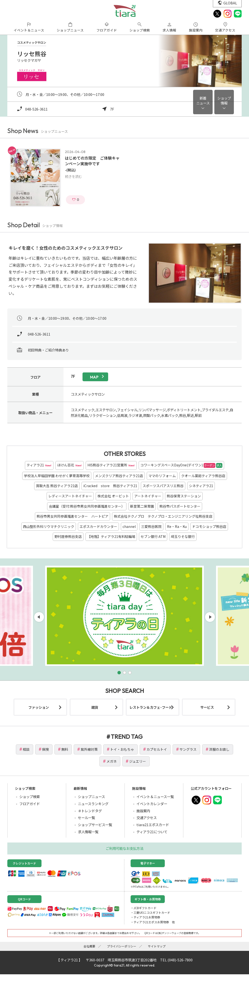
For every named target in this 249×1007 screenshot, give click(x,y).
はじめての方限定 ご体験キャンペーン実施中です (92, 160)
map (94, 377)
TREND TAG (127, 736)
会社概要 (89, 946)
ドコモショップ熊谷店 (209, 526)
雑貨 (94, 707)
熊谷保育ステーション (184, 495)
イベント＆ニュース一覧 (155, 796)
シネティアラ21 (201, 485)
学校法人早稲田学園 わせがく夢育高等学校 (57, 475)
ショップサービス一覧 (95, 824)
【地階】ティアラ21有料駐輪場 (111, 536)
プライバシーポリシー (121, 946)
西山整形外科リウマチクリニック (48, 526)
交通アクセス (146, 817)
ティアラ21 (39, 465)
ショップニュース (91, 796)
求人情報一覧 (88, 831)
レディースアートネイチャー (70, 495)
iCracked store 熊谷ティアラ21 (110, 485)
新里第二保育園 (142, 506)
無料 (64, 749)
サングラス (188, 749)
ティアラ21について (151, 831)
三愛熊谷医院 (151, 526)
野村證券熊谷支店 (68, 536)
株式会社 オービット (113, 495)
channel (129, 526)
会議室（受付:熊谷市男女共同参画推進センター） (87, 506)
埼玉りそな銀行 (183, 536)
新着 (203, 100)
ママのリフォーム (162, 475)
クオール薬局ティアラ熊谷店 (203, 475)
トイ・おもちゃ (122, 749)
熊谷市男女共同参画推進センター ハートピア (72, 516)
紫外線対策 (89, 749)
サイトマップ (157, 946)
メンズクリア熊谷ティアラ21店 (119, 475)
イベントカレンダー (151, 803)
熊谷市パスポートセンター (179, 506)
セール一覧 (86, 817)
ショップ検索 (29, 796)
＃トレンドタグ (90, 810)
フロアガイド (29, 803)
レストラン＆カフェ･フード (150, 707)
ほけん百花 (69, 465)
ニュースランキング (93, 803)
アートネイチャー (147, 495)
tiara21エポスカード (152, 824)
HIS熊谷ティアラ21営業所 (111, 465)
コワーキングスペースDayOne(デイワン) (181, 465)
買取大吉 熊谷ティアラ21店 (57, 485)
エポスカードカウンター (98, 526)
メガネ (111, 761)
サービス (207, 707)
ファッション (38, 707)
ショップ (224, 100)
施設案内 (143, 810)
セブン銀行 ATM (153, 536)
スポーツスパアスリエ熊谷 (163, 485)
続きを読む (73, 176)
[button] (119, 672)
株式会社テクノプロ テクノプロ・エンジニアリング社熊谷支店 (163, 516)
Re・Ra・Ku (177, 526)
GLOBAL (230, 2)
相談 (26, 749)
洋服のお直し (219, 749)
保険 (45, 749)
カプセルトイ (156, 749)
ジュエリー (137, 761)
